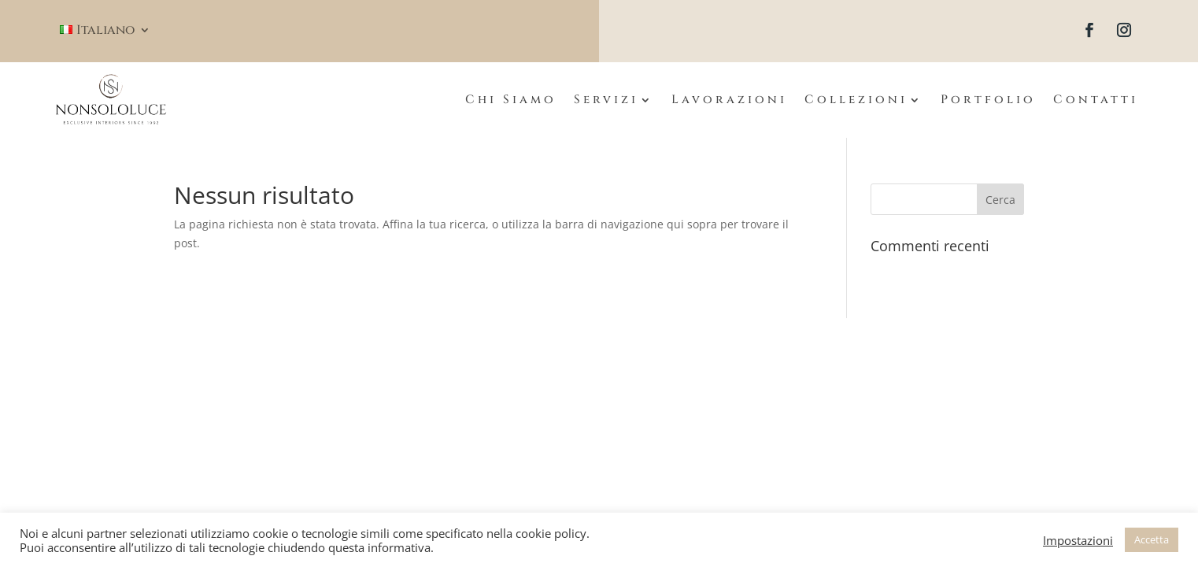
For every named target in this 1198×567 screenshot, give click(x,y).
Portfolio (988, 99)
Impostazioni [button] (1078, 540)
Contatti (1095, 99)
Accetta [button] (1151, 539)
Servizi (606, 99)
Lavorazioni (729, 99)
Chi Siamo (510, 99)
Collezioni (856, 99)
